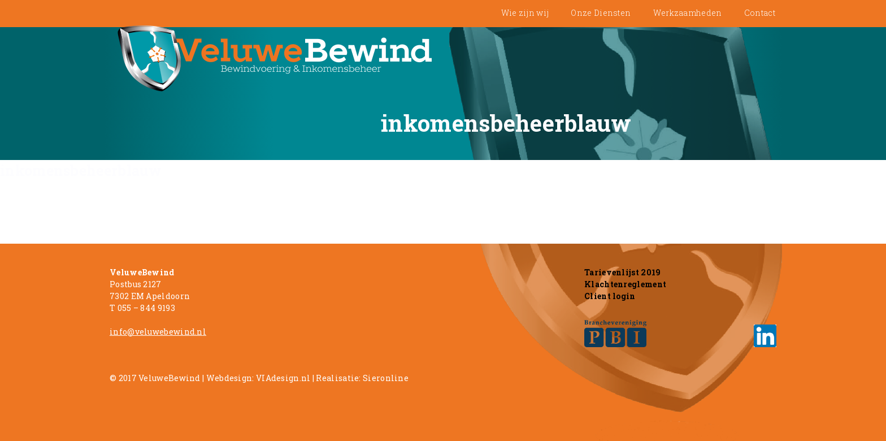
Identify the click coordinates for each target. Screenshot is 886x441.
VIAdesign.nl (283, 378)
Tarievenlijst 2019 (622, 272)
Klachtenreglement (625, 284)
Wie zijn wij (525, 12)
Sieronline (386, 378)
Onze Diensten (601, 12)
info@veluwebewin (150, 331)
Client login (610, 296)
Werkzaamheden (687, 12)
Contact (759, 12)
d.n (196, 331)
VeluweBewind (169, 378)
